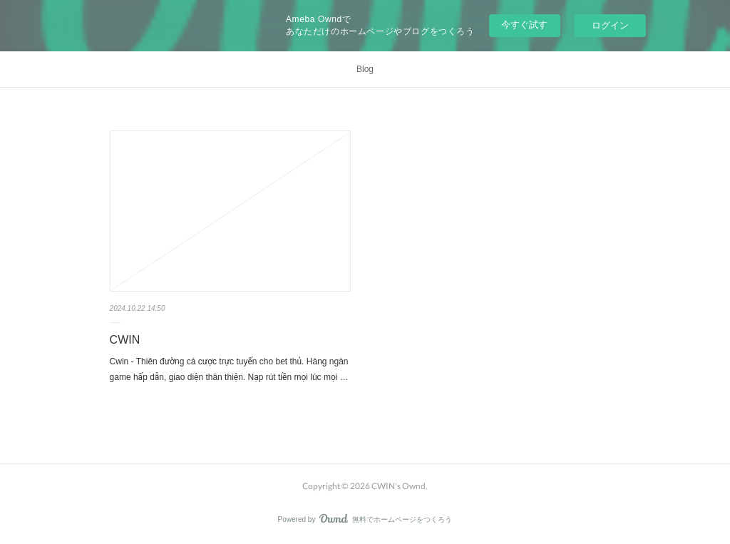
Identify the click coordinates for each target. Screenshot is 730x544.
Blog (365, 69)
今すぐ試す (524, 24)
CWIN (125, 340)
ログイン (610, 25)
